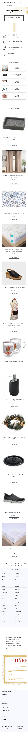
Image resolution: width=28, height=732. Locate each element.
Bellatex (17, 589)
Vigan (3, 576)
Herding (17, 617)
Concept (17, 602)
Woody (4, 605)
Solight (4, 611)
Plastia (16, 608)
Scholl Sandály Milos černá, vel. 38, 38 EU (14, 287)
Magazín (4, 703)
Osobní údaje (5, 710)
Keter (16, 595)
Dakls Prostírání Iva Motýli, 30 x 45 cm (14, 213)
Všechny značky (6, 691)
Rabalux (17, 598)
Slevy (3, 698)
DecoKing (17, 621)
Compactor (18, 611)
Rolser (3, 589)
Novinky (4, 694)
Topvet (3, 573)
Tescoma (4, 580)
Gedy (3, 614)
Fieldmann (4, 598)
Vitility (3, 621)
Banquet (17, 586)
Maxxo (3, 595)
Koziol (16, 583)
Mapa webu (5, 707)
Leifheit (4, 608)
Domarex (4, 592)
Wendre (17, 592)
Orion (16, 580)
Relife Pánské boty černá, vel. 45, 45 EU (14, 512)
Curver (3, 586)
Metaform (4, 617)
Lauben (17, 614)
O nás (3, 716)
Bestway (4, 583)
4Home (17, 573)
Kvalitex (17, 605)
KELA (16, 576)
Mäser (3, 602)
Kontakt (4, 719)
